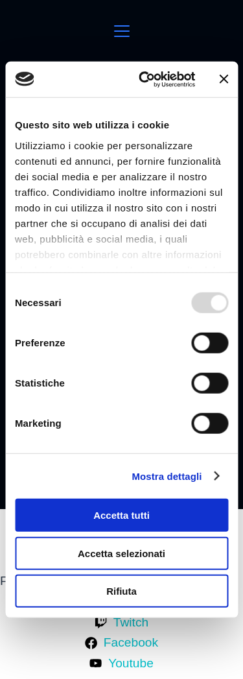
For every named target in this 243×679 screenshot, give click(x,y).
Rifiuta (121, 591)
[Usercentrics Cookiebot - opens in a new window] (145, 79)
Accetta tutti (121, 515)
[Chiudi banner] (223, 79)
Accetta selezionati (121, 552)
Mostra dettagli (167, 475)
